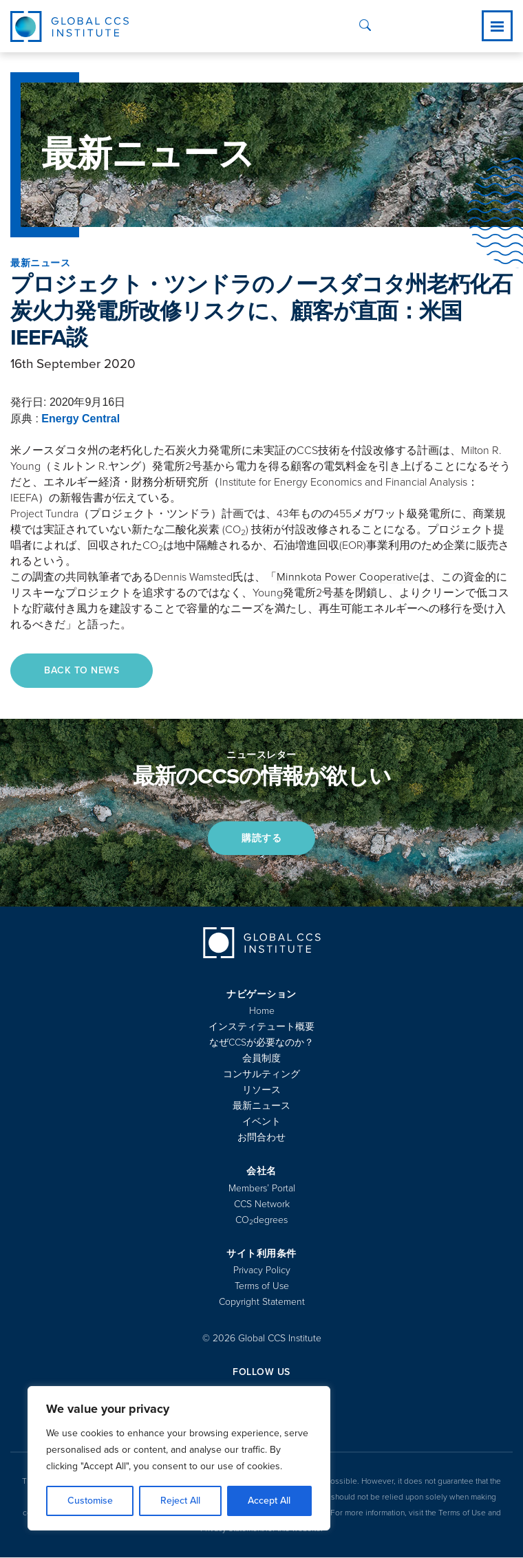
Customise (90, 1500)
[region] (179, 1458)
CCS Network (262, 1205)
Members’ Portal (261, 1189)
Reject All (180, 1500)
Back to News (82, 670)
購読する (261, 838)
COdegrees (261, 1220)
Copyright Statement (262, 1302)
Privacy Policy (261, 1271)
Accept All (269, 1500)
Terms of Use (262, 1286)
